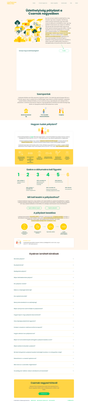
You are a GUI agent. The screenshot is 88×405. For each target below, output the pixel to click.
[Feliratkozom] (44, 393)
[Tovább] (64, 50)
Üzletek (31, 136)
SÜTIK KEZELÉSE (52, 400)
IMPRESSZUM (33, 400)
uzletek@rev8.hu (22, 138)
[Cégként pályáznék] (52, 208)
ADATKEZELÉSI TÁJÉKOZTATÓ (42, 400)
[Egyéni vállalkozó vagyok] (34, 208)
